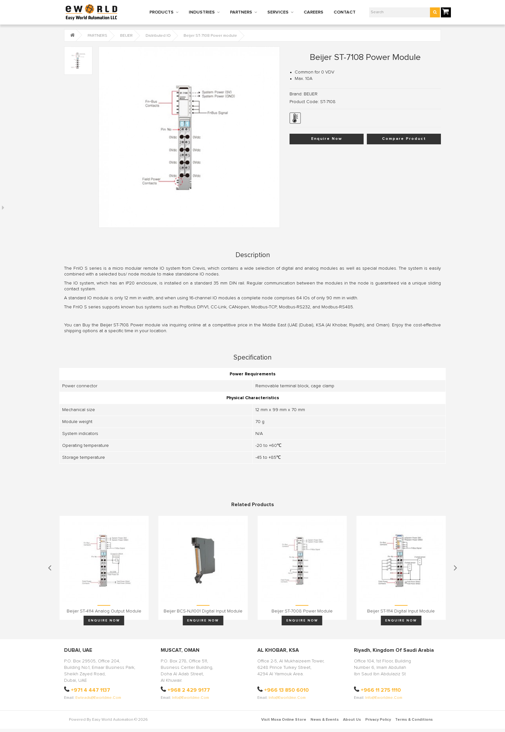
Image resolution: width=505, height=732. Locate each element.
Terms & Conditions (414, 720)
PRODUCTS (161, 12)
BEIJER (126, 36)
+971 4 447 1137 (90, 690)
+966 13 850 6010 (286, 690)
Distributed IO (158, 36)
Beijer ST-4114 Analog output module (104, 611)
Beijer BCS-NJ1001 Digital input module (203, 611)
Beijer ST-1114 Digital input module (401, 611)
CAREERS (313, 12)
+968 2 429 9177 (188, 690)
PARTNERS (241, 12)
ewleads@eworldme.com (98, 698)
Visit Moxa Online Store (283, 720)
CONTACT (345, 12)
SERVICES (278, 12)
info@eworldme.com (190, 698)
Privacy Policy (378, 720)
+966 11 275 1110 (381, 690)
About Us (352, 720)
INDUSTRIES (202, 12)
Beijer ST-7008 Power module (302, 611)
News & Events (324, 720)
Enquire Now (326, 139)
